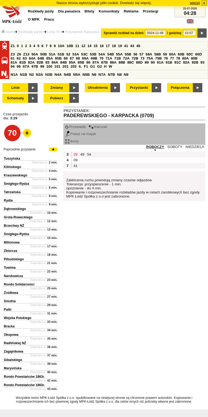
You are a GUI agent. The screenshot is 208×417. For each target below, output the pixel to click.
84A (54, 62)
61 (13, 58)
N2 (31, 75)
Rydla (8, 200)
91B (168, 62)
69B (94, 58)
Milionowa (12, 242)
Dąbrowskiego (15, 209)
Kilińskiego (12, 167)
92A (186, 62)
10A (61, 46)
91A (160, 62)
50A (34, 54)
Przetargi (150, 11)
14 (89, 46)
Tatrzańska (12, 192)
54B (110, 54)
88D (139, 62)
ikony (72, 141)
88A (113, 62)
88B (122, 62)
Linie (15, 88)
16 (102, 46)
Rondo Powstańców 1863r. (24, 377)
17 (108, 46)
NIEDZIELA (195, 147)
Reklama (131, 11)
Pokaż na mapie (80, 134)
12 (83, 46)
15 (95, 46)
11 (77, 46)
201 (66, 66)
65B (58, 58)
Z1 (13, 46)
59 (165, 54)
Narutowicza (13, 276)
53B (93, 54)
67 (72, 58)
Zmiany (56, 88)
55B (128, 54)
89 (147, 62)
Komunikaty (109, 11)
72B (135, 58)
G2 (99, 66)
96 (19, 66)
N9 (126, 75)
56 (135, 54)
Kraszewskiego (15, 175)
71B (117, 58)
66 (66, 58)
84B (63, 62)
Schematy (15, 98)
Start (7, 32)
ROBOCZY (155, 147)
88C (130, 62)
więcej (195, 3)
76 (166, 58)
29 (75, 154)
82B (40, 62)
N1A (14, 75)
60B (181, 54)
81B (22, 62)
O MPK (34, 19)
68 (78, 58)
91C (177, 62)
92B (195, 62)
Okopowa (11, 335)
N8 (119, 75)
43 (132, 46)
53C (84, 54)
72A (126, 58)
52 (68, 54)
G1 (92, 66)
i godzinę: (174, 33)
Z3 (13, 54)
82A (31, 62)
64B (41, 58)
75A (150, 58)
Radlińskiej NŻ (15, 343)
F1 (86, 66)
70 (101, 58)
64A (32, 58)
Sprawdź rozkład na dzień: (124, 33)
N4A (58, 75)
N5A (76, 75)
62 (19, 58)
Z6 (19, 54)
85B (81, 62)
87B (104, 62)
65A (49, 58)
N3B (49, 75)
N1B (23, 75)
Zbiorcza (10, 251)
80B (194, 58)
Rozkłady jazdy (30, 32)
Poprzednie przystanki (19, 149)
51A (52, 54)
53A (75, 54)
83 (48, 62)
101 (57, 66)
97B (34, 66)
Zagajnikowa (13, 351)
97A (26, 66)
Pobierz (56, 98)
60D (198, 54)
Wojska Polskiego (17, 318)
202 (74, 66)
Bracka (9, 326)
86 (88, 62)
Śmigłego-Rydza (16, 184)
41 (126, 46)
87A (95, 62)
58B (157, 54)
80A (185, 58)
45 (138, 46)
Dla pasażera (69, 11)
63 (25, 58)
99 (42, 66)
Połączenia (180, 88)
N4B (67, 75)
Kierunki (98, 127)
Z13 (26, 54)
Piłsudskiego (14, 259)
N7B (111, 75)
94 (13, 66)
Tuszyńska (12, 158)
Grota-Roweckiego (18, 217)
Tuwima (10, 268)
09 (75, 160)
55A (119, 54)
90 (153, 62)
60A (172, 54)
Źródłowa (11, 293)
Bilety (89, 11)
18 (114, 46)
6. (80, 66)
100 (49, 66)
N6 (94, 75)
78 (178, 58)
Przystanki (139, 88)
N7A (102, 75)
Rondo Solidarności (19, 284)
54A (102, 54)
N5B (86, 75)
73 (142, 58)
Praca (49, 19)
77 (172, 58)
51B (61, 54)
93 (202, 62)
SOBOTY (175, 147)
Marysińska (12, 368)
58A (149, 54)
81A (14, 62)
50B (43, 54)
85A (72, 62)
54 (89, 154)
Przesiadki (75, 127)
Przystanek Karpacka (82, 32)
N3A (39, 75)
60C (190, 54)
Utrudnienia (98, 88)
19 (120, 46)
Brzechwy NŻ (14, 226)
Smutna (10, 301)
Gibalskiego (13, 360)
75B (158, 58)
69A (85, 58)
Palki (7, 309)
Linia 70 (53, 32)
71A (109, 58)
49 (82, 154)
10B (70, 46)
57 (141, 54)
